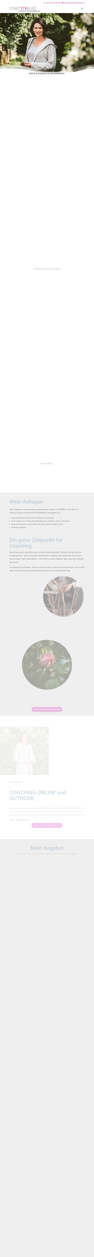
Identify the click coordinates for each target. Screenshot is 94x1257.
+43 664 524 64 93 (52, 3)
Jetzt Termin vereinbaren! (47, 710)
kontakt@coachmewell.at (73, 3)
